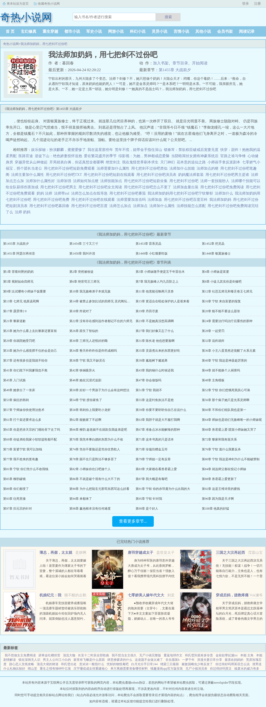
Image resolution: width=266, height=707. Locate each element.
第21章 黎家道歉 (14, 321)
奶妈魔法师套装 (191, 175)
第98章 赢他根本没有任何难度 (90, 508)
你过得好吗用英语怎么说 (232, 664)
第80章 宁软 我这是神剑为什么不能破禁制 (231, 459)
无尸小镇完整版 (150, 655)
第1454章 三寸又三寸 (83, 243)
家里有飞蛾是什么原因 (89, 660)
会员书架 (225, 31)
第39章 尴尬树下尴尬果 (152, 360)
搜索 (168, 17)
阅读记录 (247, 31)
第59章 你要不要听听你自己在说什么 (161, 410)
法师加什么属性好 (41, 181)
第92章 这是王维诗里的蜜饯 (221, 489)
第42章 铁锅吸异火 (82, 370)
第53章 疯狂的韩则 (16, 400)
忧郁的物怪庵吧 (118, 664)
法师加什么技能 (183, 168)
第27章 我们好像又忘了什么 (155, 331)
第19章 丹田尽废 (147, 311)
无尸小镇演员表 (196, 668)
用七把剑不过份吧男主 (59, 187)
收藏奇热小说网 (49, 3)
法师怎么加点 (121, 206)
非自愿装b (172, 660)
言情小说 (181, 31)
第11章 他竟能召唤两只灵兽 (155, 291)
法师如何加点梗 (86, 181)
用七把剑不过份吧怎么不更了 (148, 187)
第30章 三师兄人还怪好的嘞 (88, 341)
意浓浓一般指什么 (91, 664)
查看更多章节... (133, 521)
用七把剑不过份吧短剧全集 (146, 181)
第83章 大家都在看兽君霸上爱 (156, 469)
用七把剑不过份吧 (184, 181)
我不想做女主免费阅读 (20, 655)
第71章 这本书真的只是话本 (155, 439)
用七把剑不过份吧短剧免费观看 (70, 168)
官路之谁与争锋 (233, 156)
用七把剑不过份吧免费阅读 (223, 187)
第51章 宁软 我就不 (149, 390)
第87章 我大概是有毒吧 (152, 479)
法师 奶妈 (23, 212)
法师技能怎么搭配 (192, 206)
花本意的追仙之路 (191, 162)
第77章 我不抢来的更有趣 (20, 459)
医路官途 (25, 156)
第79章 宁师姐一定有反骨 (153, 459)
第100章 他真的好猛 (215, 508)
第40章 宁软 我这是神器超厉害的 (224, 360)
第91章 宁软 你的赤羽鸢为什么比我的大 (163, 489)
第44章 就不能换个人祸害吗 (221, 370)
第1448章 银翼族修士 (216, 253)
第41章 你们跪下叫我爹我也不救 (25, 370)
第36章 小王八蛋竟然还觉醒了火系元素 (229, 350)
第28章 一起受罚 (213, 331)
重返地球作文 (173, 655)
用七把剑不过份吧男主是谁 (228, 175)
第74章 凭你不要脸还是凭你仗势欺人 (94, 449)
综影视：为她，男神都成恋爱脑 (143, 156)
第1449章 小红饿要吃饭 (152, 253)
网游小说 (116, 31)
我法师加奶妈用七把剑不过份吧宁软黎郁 (181, 193)
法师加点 (141, 206)
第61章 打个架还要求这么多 (22, 420)
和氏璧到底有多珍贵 (199, 655)
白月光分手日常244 (144, 664)
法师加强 (65, 181)
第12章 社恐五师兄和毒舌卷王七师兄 (227, 291)
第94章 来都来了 (80, 499)
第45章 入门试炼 (14, 380)
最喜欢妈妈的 (234, 660)
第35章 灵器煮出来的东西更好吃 (158, 350)
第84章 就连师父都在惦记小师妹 (224, 469)
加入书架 (161, 63)
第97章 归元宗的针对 (17, 508)
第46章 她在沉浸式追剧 (85, 380)
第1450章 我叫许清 (82, 253)
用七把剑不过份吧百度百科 (186, 200)
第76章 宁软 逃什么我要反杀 (221, 449)
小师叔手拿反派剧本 (224, 162)
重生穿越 (50, 31)
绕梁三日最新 (169, 664)
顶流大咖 (69, 655)
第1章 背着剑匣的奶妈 (18, 272)
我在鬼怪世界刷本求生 (140, 162)
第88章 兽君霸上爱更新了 (219, 479)
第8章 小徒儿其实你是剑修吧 (222, 281)
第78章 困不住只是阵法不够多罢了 (93, 459)
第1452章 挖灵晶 (213, 243)
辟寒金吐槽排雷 (49, 655)
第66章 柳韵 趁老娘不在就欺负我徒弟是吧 (98, 429)
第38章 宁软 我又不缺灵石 (87, 360)
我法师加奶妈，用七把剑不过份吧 (44, 44)
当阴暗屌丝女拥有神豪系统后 (194, 156)
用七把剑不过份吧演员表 (157, 175)
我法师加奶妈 (221, 200)
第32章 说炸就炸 (213, 341)
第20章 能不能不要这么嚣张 (221, 311)
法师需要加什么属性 (114, 168)
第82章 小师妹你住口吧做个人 (90, 469)
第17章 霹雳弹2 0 (14, 311)
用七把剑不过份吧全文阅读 (101, 187)
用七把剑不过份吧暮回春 (50, 206)
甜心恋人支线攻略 (21, 664)
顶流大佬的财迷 (47, 664)
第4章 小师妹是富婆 (215, 272)
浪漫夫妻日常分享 (209, 660)
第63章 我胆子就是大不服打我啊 (158, 420)
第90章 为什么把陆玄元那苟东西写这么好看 (99, 489)
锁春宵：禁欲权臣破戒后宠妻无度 (191, 150)
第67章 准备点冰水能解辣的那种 (158, 429)
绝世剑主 (113, 162)
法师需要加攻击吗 (132, 200)
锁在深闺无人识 (29, 660)
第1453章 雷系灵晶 (148, 243)
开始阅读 (200, 63)
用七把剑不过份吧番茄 (128, 193)
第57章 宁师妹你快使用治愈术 (23, 410)
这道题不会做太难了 (149, 660)
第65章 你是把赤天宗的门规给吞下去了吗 (31, 429)
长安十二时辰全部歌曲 (93, 655)
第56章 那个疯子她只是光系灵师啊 (225, 400)
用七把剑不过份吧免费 (52, 200)
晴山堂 (32, 668)
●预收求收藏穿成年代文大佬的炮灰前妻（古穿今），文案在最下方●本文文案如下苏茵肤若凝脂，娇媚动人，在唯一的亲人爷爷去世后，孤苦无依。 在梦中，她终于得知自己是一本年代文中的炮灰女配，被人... (151, 618)
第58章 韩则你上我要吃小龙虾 (90, 410)
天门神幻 (167, 162)
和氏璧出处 (69, 664)
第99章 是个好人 (147, 508)
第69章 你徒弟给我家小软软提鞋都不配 (30, 439)
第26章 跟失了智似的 (83, 331)
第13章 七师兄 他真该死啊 (21, 301)
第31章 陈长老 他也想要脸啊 (155, 341)
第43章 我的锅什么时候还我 (155, 370)
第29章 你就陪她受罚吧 (19, 341)
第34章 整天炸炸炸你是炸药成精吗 (93, 350)
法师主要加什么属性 (28, 175)
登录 (245, 3)
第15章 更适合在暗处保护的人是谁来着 (162, 301)
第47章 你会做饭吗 (148, 380)
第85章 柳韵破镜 (14, 479)
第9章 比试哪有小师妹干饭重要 (24, 291)
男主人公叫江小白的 (57, 660)
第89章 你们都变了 (16, 489)
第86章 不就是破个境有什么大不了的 (94, 479)
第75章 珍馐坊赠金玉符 (152, 449)
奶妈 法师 (45, 193)
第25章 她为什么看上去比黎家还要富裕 (30, 331)
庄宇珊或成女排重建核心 (91, 668)
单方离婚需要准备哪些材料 (129, 668)
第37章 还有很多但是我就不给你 (25, 360)
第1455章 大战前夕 (175, 70)
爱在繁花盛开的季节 (100, 156)
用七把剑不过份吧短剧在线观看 (110, 175)
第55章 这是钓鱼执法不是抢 (155, 400)
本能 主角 (247, 655)
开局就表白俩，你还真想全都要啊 (76, 162)
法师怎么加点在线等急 (90, 193)
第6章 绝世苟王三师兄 (84, 281)
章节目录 (180, 63)
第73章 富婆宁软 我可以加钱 (22, 449)
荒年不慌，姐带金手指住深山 (138, 150)
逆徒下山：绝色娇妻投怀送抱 (58, 156)
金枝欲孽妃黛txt (227, 655)
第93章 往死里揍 (14, 499)
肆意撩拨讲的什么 (119, 660)
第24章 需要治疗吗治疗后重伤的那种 (227, 321)
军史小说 (94, 31)
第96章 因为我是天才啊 (218, 499)
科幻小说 (137, 31)
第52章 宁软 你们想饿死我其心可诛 (226, 390)
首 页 (10, 31)
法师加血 (156, 200)
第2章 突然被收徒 (81, 272)
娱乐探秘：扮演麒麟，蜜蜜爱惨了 (58, 150)
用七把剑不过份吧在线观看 (94, 200)
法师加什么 (225, 193)
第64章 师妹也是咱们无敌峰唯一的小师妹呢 (232, 420)
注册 (257, 3)
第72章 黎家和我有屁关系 (219, 439)
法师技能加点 (112, 181)
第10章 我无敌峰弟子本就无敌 (90, 291)
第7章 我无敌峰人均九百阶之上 (157, 281)
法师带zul (62, 193)
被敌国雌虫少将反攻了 (197, 664)
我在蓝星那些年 (100, 150)
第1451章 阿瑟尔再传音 (19, 253)
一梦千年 (188, 660)
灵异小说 (159, 31)
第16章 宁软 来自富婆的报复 (221, 301)
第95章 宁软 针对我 (149, 499)
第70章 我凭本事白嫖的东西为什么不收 (96, 439)
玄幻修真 (28, 31)
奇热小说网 (11, 44)
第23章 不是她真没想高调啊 (155, 321)
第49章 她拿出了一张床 (19, 390)
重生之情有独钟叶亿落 (55, 668)
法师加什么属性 (163, 206)
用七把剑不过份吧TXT (65, 175)
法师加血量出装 (186, 187)
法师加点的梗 (208, 168)
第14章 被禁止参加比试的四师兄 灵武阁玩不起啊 (102, 301)
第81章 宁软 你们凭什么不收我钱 (25, 469)
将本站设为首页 (18, 3)
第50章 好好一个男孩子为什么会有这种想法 (99, 390)
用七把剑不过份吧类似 (150, 168)
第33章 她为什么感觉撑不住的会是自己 (30, 350)
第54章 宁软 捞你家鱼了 (85, 400)
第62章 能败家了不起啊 (85, 420)
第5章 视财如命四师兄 (18, 281)
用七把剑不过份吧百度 (90, 206)
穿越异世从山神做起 (31, 162)
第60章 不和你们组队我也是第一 (224, 410)
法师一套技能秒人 (215, 181)
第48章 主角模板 (213, 380)
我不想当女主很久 (124, 655)
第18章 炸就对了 (80, 311)
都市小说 (72, 31)
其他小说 (203, 31)
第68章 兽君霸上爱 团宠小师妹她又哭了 (229, 429)
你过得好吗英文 (221, 668)
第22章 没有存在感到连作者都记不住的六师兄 (100, 321)
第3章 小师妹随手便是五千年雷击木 (160, 272)
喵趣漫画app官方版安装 (166, 668)
